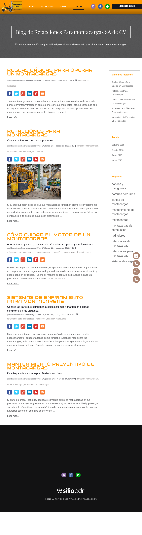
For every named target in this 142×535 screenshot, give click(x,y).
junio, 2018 (117, 155)
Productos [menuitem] (48, 6)
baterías (39, 151)
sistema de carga (15, 384)
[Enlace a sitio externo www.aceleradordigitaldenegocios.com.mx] (71, 490)
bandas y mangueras (56, 319)
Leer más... (13, 117)
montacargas (83, 80)
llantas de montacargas (87, 146)
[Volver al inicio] (11, 6)
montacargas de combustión (48, 252)
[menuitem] (93, 6)
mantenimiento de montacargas (77, 252)
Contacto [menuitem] (65, 6)
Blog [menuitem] (79, 6)
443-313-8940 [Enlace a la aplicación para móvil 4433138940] (127, 6)
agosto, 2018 (118, 150)
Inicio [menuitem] (32, 6)
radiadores (40, 319)
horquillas (11, 86)
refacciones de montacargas (36, 384)
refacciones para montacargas (20, 151)
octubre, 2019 (118, 145)
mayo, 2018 (117, 160)
